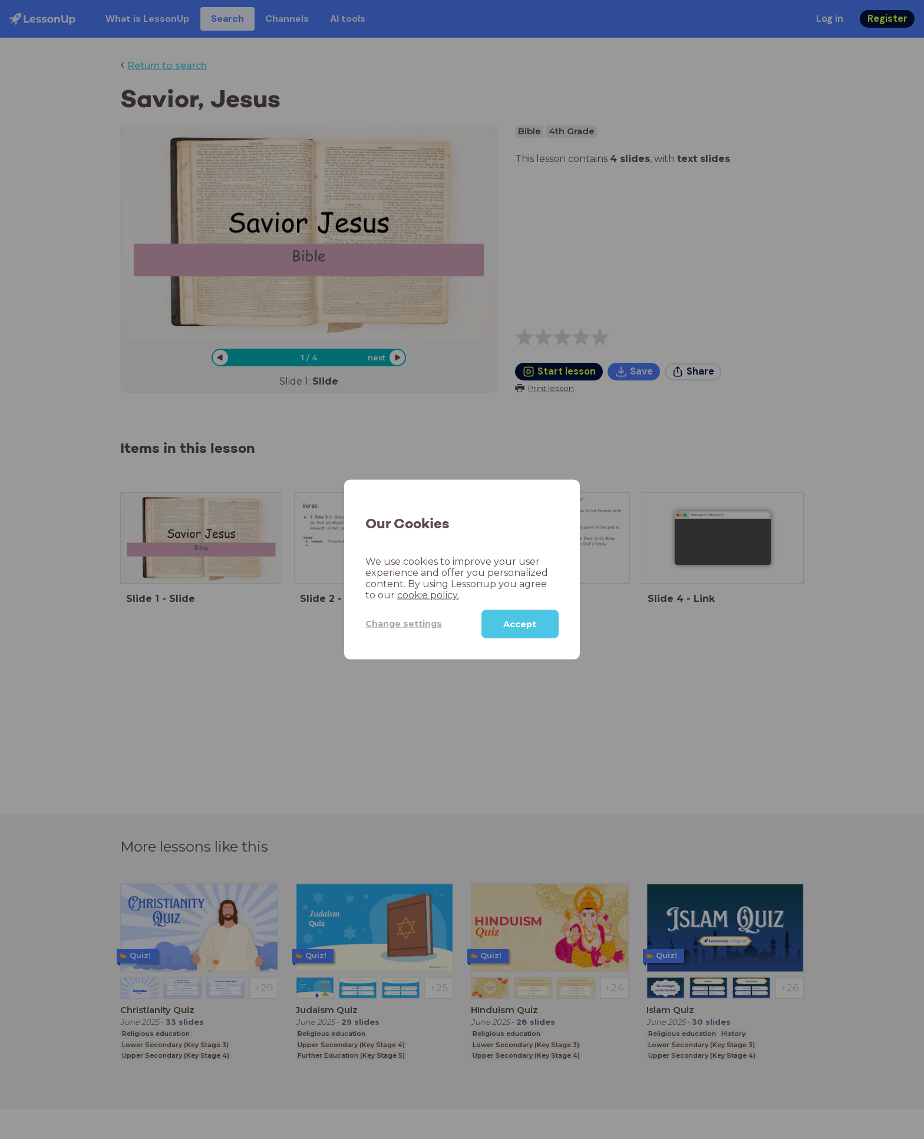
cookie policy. (428, 594)
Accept (519, 623)
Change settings (403, 623)
